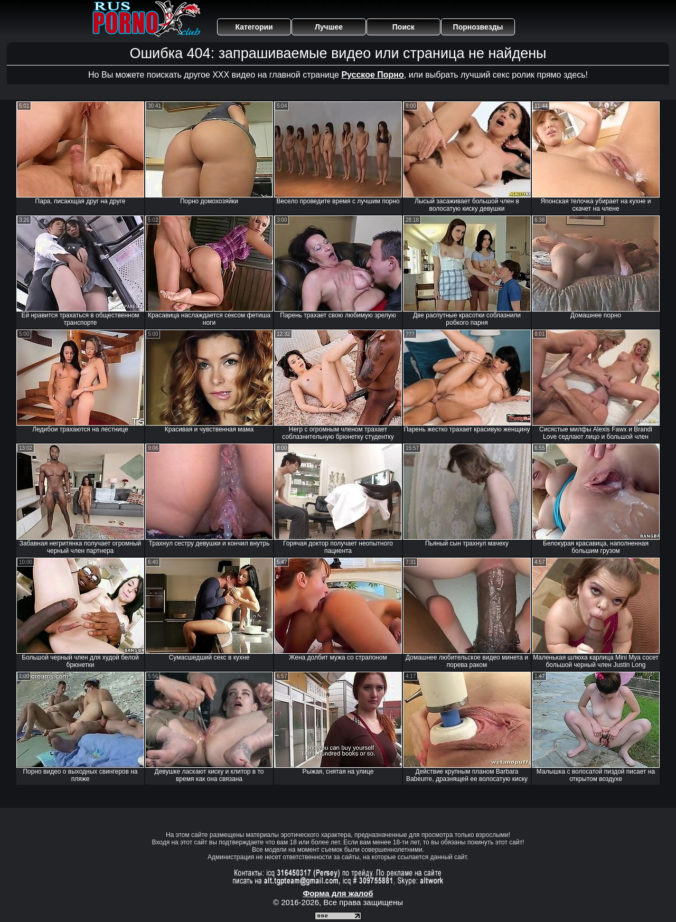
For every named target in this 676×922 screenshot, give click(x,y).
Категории (254, 27)
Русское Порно (372, 74)
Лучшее (329, 27)
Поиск (403, 27)
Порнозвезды (478, 27)
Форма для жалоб (338, 893)
